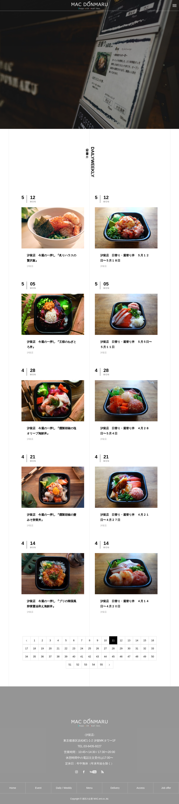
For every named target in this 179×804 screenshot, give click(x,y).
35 (34, 656)
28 (113, 648)
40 (73, 656)
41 (81, 656)
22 (66, 648)
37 (50, 656)
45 (113, 656)
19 (42, 648)
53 (85, 664)
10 (105, 640)
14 (137, 640)
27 (105, 648)
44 (105, 656)
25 (89, 648)
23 (73, 648)
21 (58, 648)
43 (97, 656)
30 (129, 648)
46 (121, 656)
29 (121, 648)
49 (144, 656)
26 (97, 648)
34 (26, 656)
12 (121, 640)
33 (152, 648)
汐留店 (30, 266)
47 (129, 656)
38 (58, 656)
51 (70, 664)
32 (144, 648)
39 (66, 656)
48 (137, 656)
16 (152, 640)
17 (26, 648)
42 (89, 656)
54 (93, 664)
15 (144, 640)
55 (101, 664)
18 (34, 648)
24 (81, 648)
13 (129, 640)
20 (50, 648)
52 (77, 664)
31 (137, 648)
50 (152, 656)
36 (42, 656)
